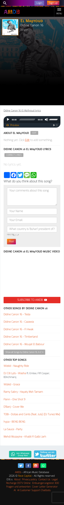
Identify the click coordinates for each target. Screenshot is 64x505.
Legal (55, 479)
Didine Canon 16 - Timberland (21, 336)
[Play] (8, 119)
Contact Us (44, 479)
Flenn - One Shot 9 (14, 399)
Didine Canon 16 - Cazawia (19, 322)
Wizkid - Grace (12, 384)
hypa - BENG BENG (14, 421)
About (17, 479)
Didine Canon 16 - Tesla (17, 314)
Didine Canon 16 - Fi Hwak (18, 329)
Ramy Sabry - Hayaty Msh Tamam (23, 392)
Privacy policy (29, 479)
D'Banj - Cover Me (14, 406)
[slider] (27, 119)
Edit (34, 133)
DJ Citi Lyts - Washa (15, 373)
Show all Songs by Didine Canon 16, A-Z (24, 352)
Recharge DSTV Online (18, 483)
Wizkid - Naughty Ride (16, 366)
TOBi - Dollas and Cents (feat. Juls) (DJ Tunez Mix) (32, 414)
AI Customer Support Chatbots (34, 490)
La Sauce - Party (13, 429)
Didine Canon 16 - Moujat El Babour (24, 344)
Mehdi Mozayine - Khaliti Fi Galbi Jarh (25, 436)
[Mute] (46, 119)
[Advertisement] (32, 71)
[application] (32, 119)
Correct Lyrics (14, 155)
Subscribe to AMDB (32, 300)
